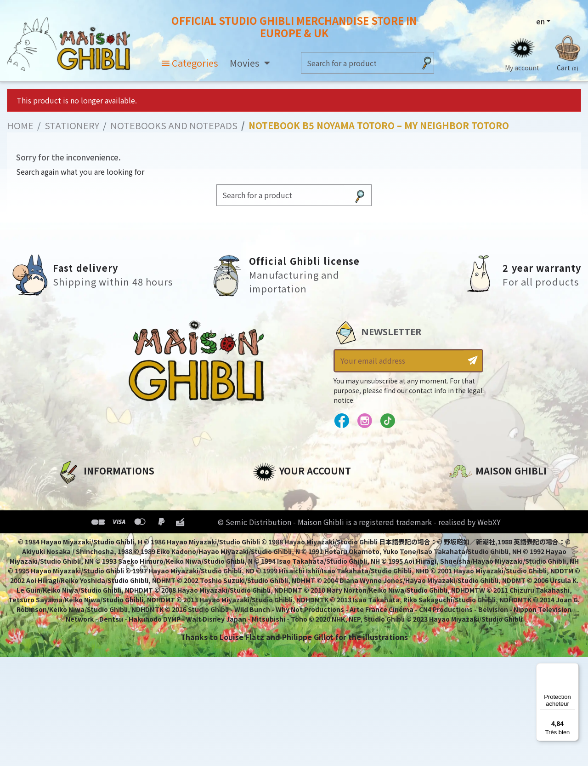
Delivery (72, 555)
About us (74, 492)
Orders (266, 508)
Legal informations (95, 508)
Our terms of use (90, 524)
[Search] (358, 63)
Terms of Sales (85, 539)
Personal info (278, 492)
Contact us (470, 591)
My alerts (270, 571)
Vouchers (270, 539)
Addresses (273, 524)
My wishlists (276, 555)
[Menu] (573, 668)
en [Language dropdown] (540, 21)
